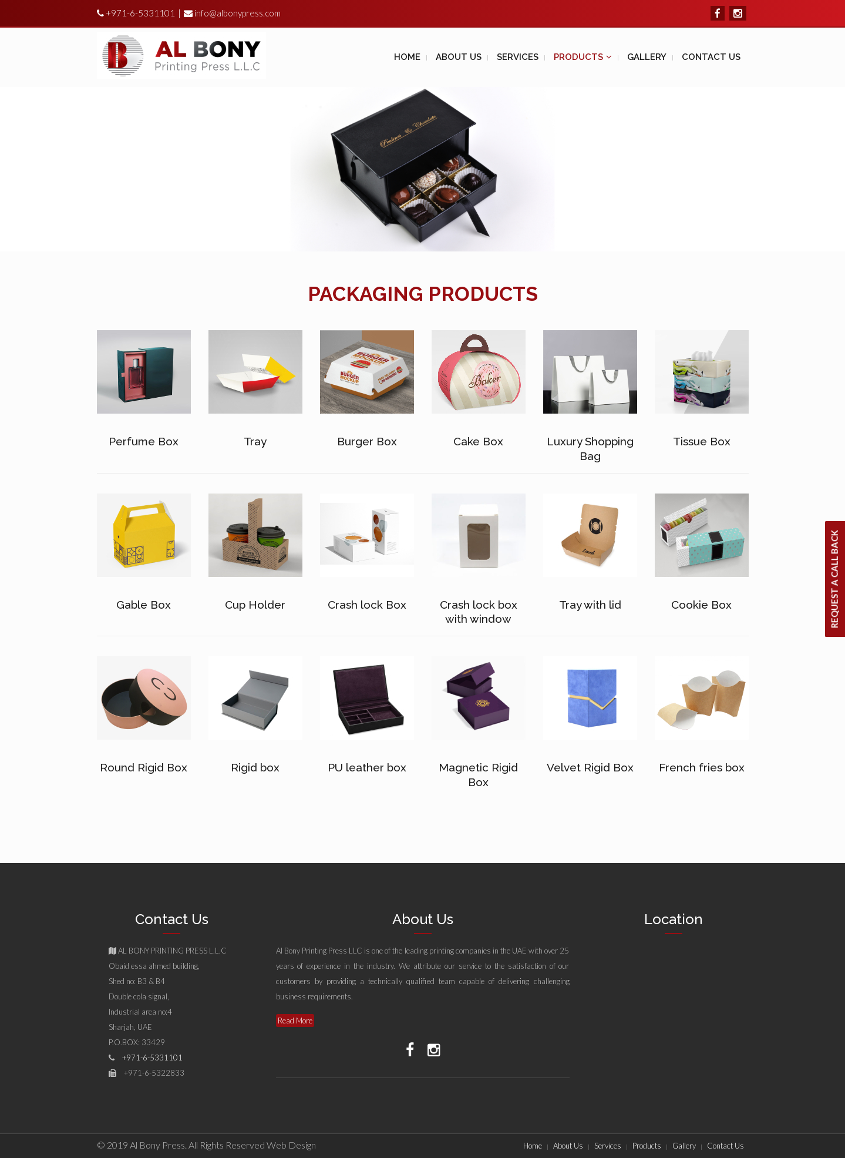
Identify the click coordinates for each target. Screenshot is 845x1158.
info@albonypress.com (237, 13)
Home (532, 1145)
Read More (295, 1020)
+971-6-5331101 (139, 13)
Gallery (684, 1145)
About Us (568, 1145)
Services (607, 1145)
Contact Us (725, 1145)
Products (646, 1145)
